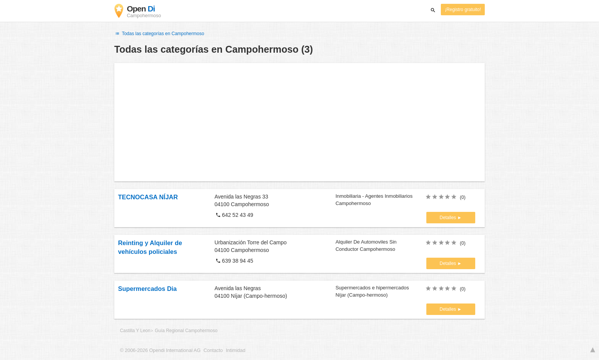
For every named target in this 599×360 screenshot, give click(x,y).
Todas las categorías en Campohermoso (159, 33)
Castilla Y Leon (135, 330)
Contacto (213, 350)
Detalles (448, 217)
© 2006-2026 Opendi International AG (160, 350)
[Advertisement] (299, 122)
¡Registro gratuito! (463, 9)
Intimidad (235, 350)
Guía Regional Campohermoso (186, 330)
